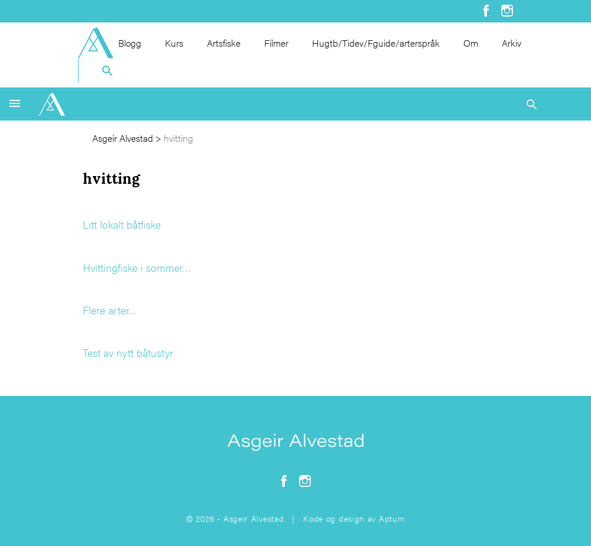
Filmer (276, 43)
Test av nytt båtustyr (128, 352)
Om (470, 43)
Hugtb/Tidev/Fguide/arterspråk (376, 43)
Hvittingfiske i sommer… (137, 267)
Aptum (392, 518)
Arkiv (511, 43)
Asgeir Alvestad (122, 138)
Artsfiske (224, 43)
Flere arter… (110, 310)
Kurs (174, 43)
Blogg (129, 43)
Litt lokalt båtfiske (122, 224)
